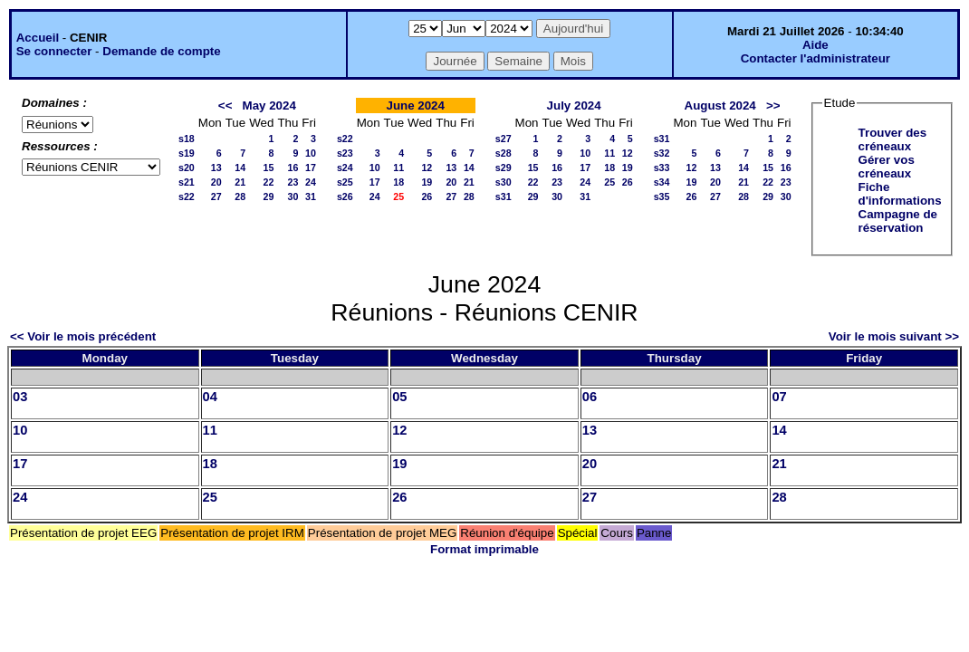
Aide (815, 45)
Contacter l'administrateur (815, 58)
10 (310, 153)
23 (292, 182)
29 (269, 196)
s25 (345, 182)
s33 (662, 167)
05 (399, 396)
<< (225, 105)
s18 (186, 138)
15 (269, 167)
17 (310, 167)
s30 (503, 182)
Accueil (37, 37)
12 (426, 167)
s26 (345, 196)
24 (310, 182)
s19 (186, 153)
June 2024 (415, 105)
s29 (503, 167)
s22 (186, 196)
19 (426, 182)
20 (216, 182)
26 (426, 196)
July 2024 (574, 105)
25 (609, 182)
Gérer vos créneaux (887, 166)
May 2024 (269, 105)
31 (310, 196)
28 (240, 196)
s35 (662, 196)
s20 (186, 167)
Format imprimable (484, 549)
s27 (503, 138)
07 (779, 396)
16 (292, 167)
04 (210, 396)
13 (216, 167)
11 (398, 167)
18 (398, 182)
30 (292, 196)
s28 (503, 153)
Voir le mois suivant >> (894, 336)
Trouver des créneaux (893, 139)
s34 (662, 182)
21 (240, 182)
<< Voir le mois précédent (83, 336)
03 (20, 396)
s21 (186, 182)
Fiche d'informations (900, 193)
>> (773, 105)
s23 (345, 153)
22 (269, 182)
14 (240, 167)
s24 (345, 167)
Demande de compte (161, 51)
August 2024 (720, 105)
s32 (662, 153)
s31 (503, 196)
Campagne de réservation (898, 221)
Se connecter (54, 51)
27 (216, 196)
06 (589, 396)
